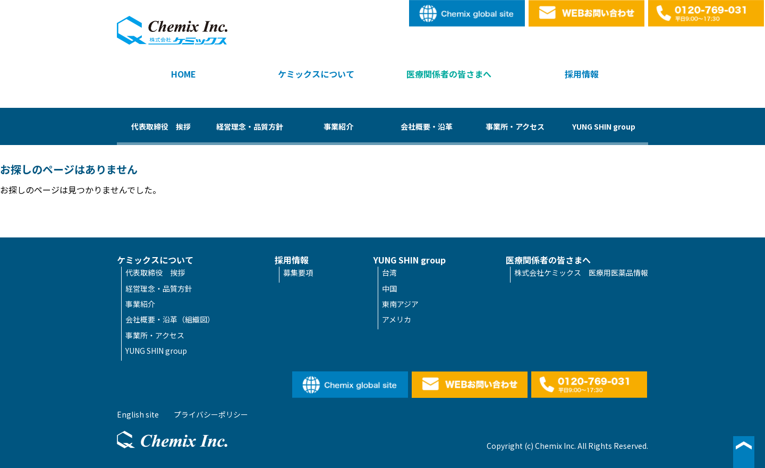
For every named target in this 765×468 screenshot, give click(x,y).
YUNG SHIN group (603, 126)
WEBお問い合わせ (587, 13)
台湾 (389, 272)
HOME (183, 73)
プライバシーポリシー (211, 414)
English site (467, 13)
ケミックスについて (316, 73)
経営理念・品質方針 (249, 126)
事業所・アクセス (515, 126)
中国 (389, 288)
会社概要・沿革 (427, 126)
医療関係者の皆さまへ (448, 73)
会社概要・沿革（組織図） (170, 319)
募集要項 (298, 272)
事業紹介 (338, 126)
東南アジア (400, 304)
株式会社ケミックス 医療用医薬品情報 (581, 272)
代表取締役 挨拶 (161, 126)
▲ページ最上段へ (743, 452)
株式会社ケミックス (172, 30)
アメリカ (396, 319)
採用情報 (582, 73)
